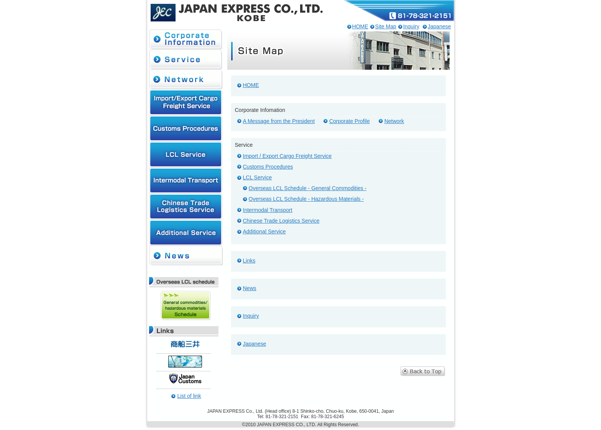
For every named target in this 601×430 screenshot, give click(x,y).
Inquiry (411, 26)
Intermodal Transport (267, 210)
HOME (360, 26)
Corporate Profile (349, 121)
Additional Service (264, 231)
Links (249, 261)
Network (394, 121)
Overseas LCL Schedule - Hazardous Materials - (306, 199)
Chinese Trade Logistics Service (281, 221)
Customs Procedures (268, 167)
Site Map (385, 26)
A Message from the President (279, 121)
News (249, 288)
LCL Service (257, 177)
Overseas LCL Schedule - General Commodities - (308, 188)
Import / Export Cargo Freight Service (287, 156)
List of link (189, 396)
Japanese (439, 26)
